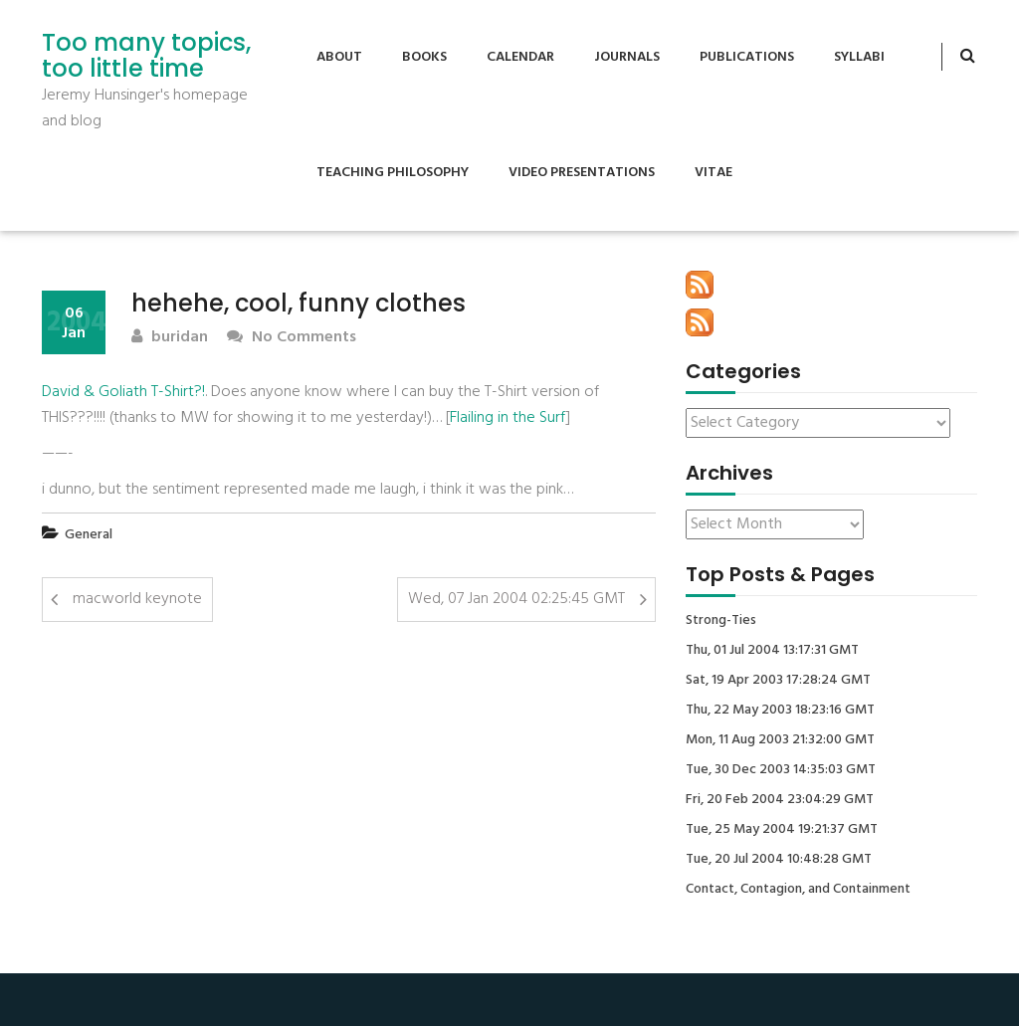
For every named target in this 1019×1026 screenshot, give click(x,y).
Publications (747, 57)
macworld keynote (137, 599)
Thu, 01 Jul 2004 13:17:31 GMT (772, 651)
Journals (627, 57)
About (339, 57)
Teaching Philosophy (392, 172)
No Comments (291, 337)
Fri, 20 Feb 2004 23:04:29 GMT (780, 800)
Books (424, 57)
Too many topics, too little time (146, 56)
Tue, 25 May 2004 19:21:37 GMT (782, 830)
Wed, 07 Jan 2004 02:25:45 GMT (516, 599)
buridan (169, 337)
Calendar (520, 57)
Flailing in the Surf (507, 418)
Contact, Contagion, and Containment (798, 890)
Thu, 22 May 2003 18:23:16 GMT (780, 710)
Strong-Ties (721, 621)
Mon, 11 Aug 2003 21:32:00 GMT (780, 740)
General (88, 534)
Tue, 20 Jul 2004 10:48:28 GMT (779, 860)
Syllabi (859, 57)
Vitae (713, 172)
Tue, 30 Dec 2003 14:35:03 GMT (781, 770)
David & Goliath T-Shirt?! (123, 392)
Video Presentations (582, 172)
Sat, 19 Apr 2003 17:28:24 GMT (778, 681)
